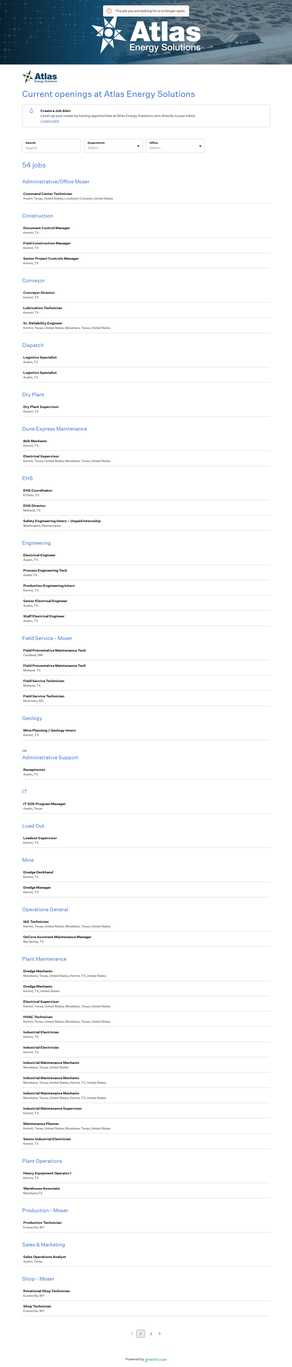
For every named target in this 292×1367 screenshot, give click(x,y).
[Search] (51, 148)
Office (154, 143)
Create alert (49, 121)
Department (96, 143)
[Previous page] (132, 1334)
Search (31, 143)
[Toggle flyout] (138, 146)
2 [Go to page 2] (151, 1334)
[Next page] (160, 1334)
